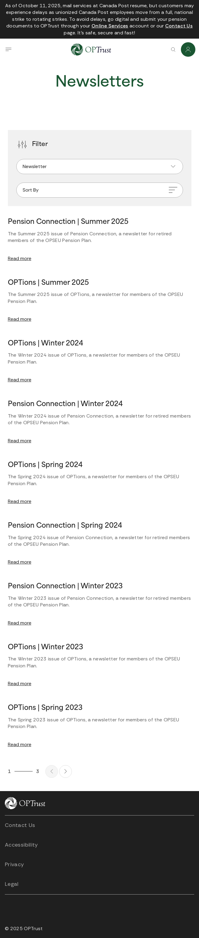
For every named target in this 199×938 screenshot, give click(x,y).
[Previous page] (51, 771)
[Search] (173, 49)
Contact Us (20, 825)
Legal (12, 884)
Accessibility (21, 844)
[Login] (188, 49)
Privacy (14, 864)
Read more (19, 258)
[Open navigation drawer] (8, 49)
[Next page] (65, 771)
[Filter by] (99, 166)
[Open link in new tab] (109, 26)
